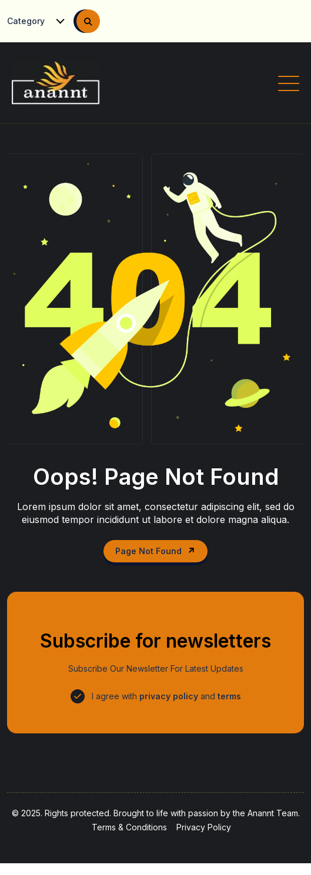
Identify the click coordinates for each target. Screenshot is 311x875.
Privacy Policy (203, 827)
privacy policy (168, 696)
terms (229, 696)
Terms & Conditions (129, 827)
